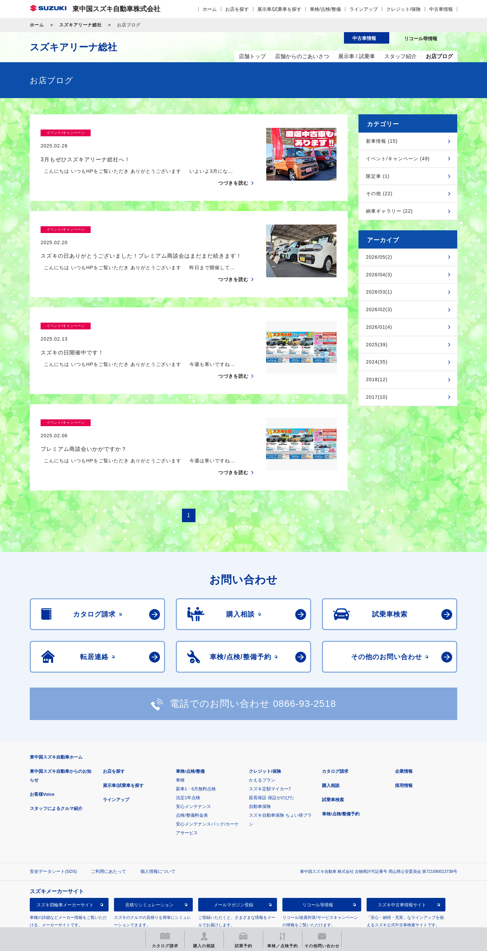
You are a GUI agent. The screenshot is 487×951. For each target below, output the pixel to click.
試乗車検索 (333, 773)
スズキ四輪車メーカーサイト (65, 878)
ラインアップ (363, 9)
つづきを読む (233, 169)
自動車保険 (260, 780)
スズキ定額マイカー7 (270, 762)
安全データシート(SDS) (53, 845)
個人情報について (158, 845)
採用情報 (404, 759)
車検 (180, 753)
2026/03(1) (379, 292)
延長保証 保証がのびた (271, 771)
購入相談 (331, 759)
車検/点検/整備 (325, 9)
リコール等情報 (317, 878)
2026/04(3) (379, 274)
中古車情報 (441, 9)
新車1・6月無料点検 (196, 762)
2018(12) (377, 379)
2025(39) (377, 344)
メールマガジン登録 (233, 878)
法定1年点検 (188, 771)
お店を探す (237, 9)
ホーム (210, 9)
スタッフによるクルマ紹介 (56, 782)
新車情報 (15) (382, 141)
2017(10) (377, 397)
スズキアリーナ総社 (80, 24)
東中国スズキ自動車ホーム (56, 730)
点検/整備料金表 (192, 788)
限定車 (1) (378, 176)
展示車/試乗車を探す (279, 9)
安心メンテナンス (193, 780)
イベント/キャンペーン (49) (398, 158)
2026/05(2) (379, 257)
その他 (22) (379, 193)
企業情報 (404, 744)
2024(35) (377, 362)
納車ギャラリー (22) (389, 211)
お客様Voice (42, 767)
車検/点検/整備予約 (341, 787)
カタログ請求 (335, 744)
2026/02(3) (379, 309)
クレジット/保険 (403, 9)
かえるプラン (262, 753)
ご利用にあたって (108, 845)
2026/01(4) (379, 327)
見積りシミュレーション (149, 878)
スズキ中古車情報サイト (402, 878)
